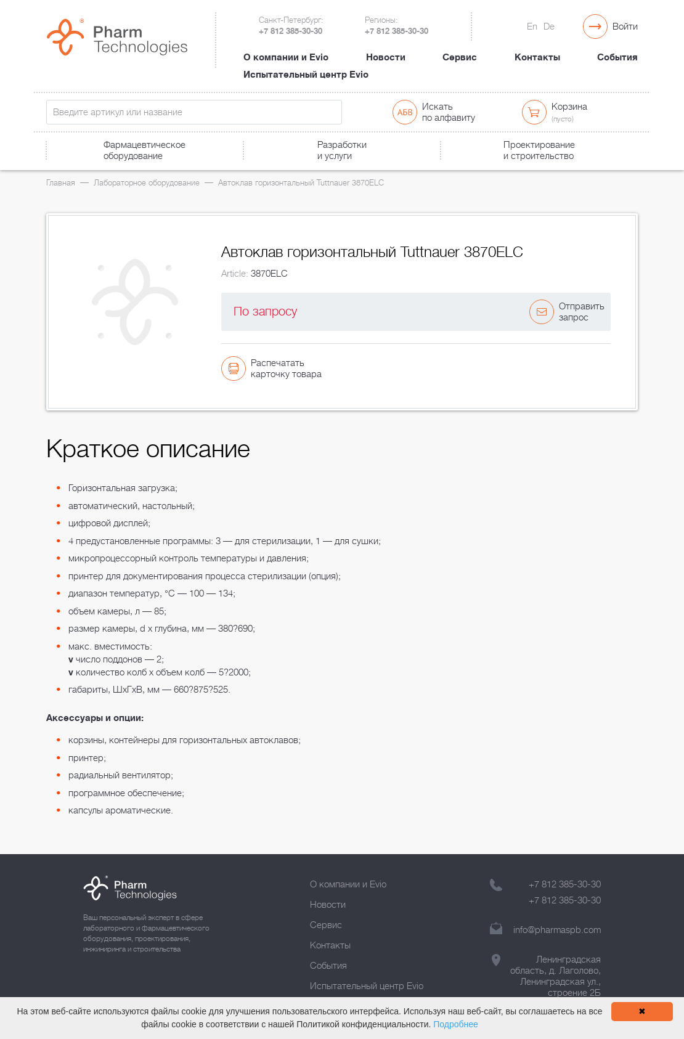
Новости (385, 57)
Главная (60, 182)
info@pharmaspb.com (557, 929)
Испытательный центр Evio (305, 74)
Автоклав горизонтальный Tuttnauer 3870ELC (301, 182)
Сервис (459, 57)
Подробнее (455, 1024)
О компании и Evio (285, 57)
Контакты (537, 57)
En (532, 26)
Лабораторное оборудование (147, 182)
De (549, 26)
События (617, 57)
